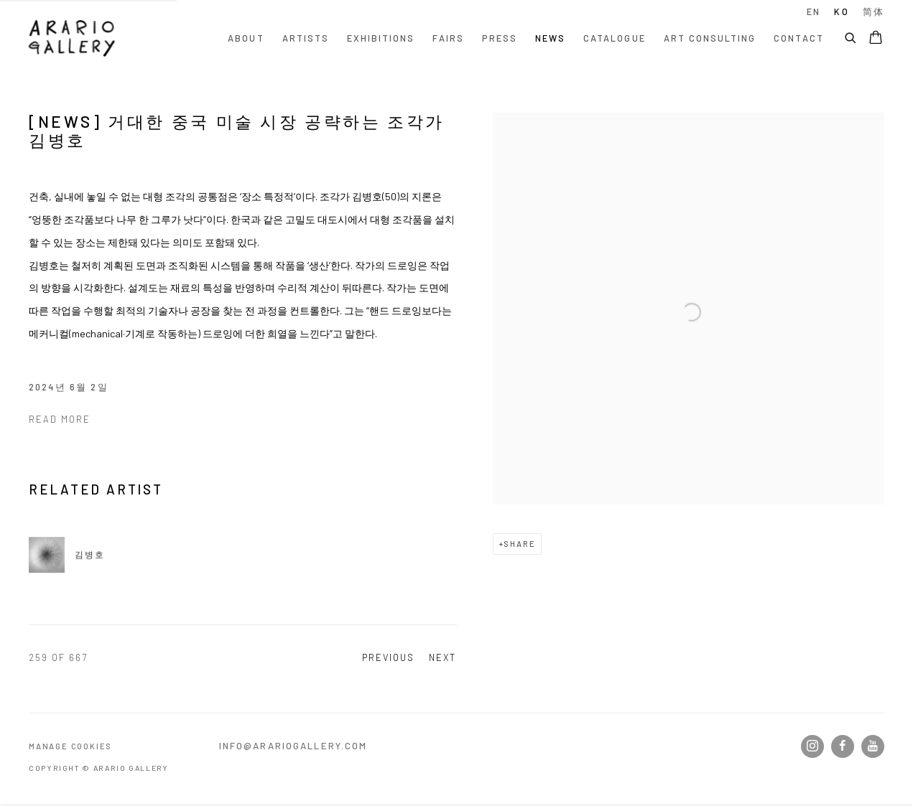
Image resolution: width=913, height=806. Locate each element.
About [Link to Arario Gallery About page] (246, 38)
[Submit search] (851, 36)
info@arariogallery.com (293, 745)
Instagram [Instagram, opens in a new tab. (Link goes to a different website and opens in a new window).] (812, 746)
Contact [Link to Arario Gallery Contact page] (798, 38)
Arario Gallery (72, 38)
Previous (388, 657)
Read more (60, 419)
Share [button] (519, 543)
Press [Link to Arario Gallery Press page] (499, 38)
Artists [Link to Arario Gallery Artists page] (305, 38)
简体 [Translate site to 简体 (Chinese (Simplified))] (873, 11)
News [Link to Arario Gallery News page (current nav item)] (550, 38)
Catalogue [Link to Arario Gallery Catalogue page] (614, 38)
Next (442, 657)
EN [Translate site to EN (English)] (813, 11)
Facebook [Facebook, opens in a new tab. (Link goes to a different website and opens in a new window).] (842, 746)
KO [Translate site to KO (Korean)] (841, 11)
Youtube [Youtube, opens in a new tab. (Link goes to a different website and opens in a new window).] (872, 746)
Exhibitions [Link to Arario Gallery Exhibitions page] (381, 38)
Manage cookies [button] (70, 746)
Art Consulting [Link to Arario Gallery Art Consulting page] (710, 38)
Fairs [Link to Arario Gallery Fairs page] (447, 38)
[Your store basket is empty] (875, 39)
